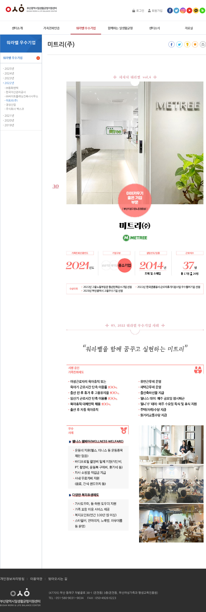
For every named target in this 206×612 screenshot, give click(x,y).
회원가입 (157, 10)
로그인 (140, 10)
